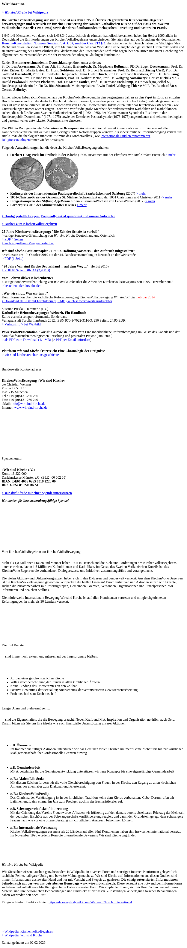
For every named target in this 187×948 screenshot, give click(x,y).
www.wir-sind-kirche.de (30, 407)
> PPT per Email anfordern (71, 340)
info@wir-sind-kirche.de (28, 403)
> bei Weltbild (31, 324)
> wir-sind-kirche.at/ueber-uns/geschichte (30, 355)
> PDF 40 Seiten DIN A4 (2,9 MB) (26, 270)
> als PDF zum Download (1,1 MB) (26, 340)
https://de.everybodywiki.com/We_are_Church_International (90, 902)
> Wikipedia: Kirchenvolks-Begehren (27, 931)
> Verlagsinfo (11, 324)
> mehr (170, 155)
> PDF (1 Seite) (12, 258)
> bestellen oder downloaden (21, 285)
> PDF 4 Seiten (12, 239)
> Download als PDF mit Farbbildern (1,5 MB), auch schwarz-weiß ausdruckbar (57, 301)
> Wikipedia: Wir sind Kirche (22, 935)
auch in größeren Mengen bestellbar (29, 243)
